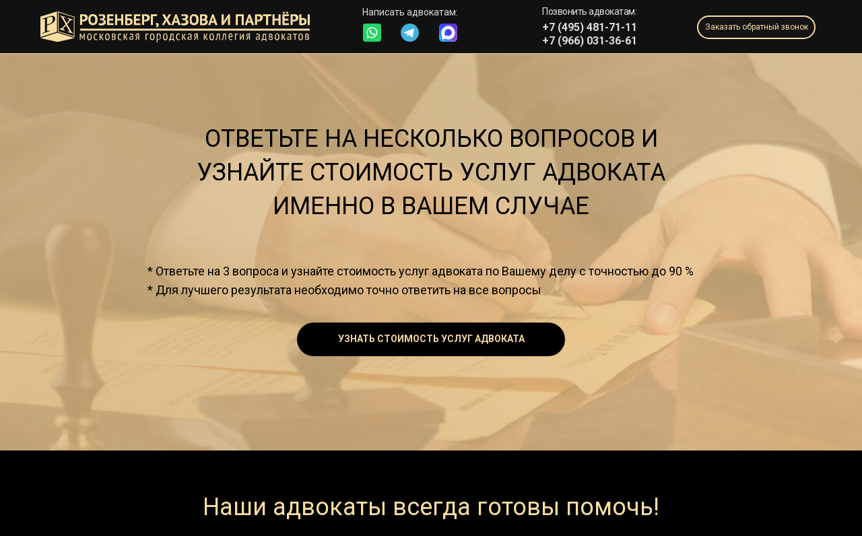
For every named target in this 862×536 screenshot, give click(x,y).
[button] (756, 27)
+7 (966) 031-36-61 (589, 40)
